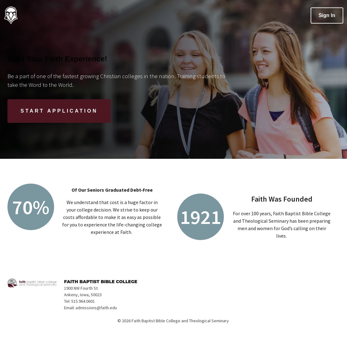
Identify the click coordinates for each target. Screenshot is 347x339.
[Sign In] (327, 15)
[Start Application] (59, 111)
